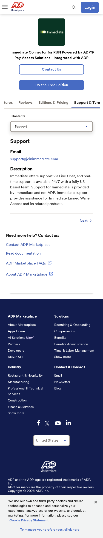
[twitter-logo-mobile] (47, 423)
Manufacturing (18, 382)
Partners (14, 344)
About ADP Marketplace (29, 273)
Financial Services (21, 407)
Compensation (64, 331)
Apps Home (16, 331)
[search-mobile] (74, 7)
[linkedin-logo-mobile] (68, 422)
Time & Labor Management (74, 350)
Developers (16, 350)
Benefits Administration (71, 344)
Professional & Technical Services (25, 391)
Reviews (25, 102)
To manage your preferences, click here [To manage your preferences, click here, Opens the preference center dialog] (49, 529)
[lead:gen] (51, 69)
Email (58, 375)
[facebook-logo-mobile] (38, 422)
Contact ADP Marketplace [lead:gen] (28, 244)
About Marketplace (22, 325)
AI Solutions (21, 337)
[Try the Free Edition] (51, 85)
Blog (57, 388)
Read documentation (23, 253)
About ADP (16, 357)
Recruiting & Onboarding (72, 325)
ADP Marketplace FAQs (29, 262)
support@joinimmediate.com (34, 159)
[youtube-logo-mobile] (58, 423)
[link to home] (17, 7)
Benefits (60, 337)
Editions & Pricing (53, 102)
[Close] (96, 502)
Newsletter (62, 382)
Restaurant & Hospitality (25, 375)
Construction (17, 400)
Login (89, 7)
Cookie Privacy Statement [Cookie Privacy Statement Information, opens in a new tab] (29, 520)
